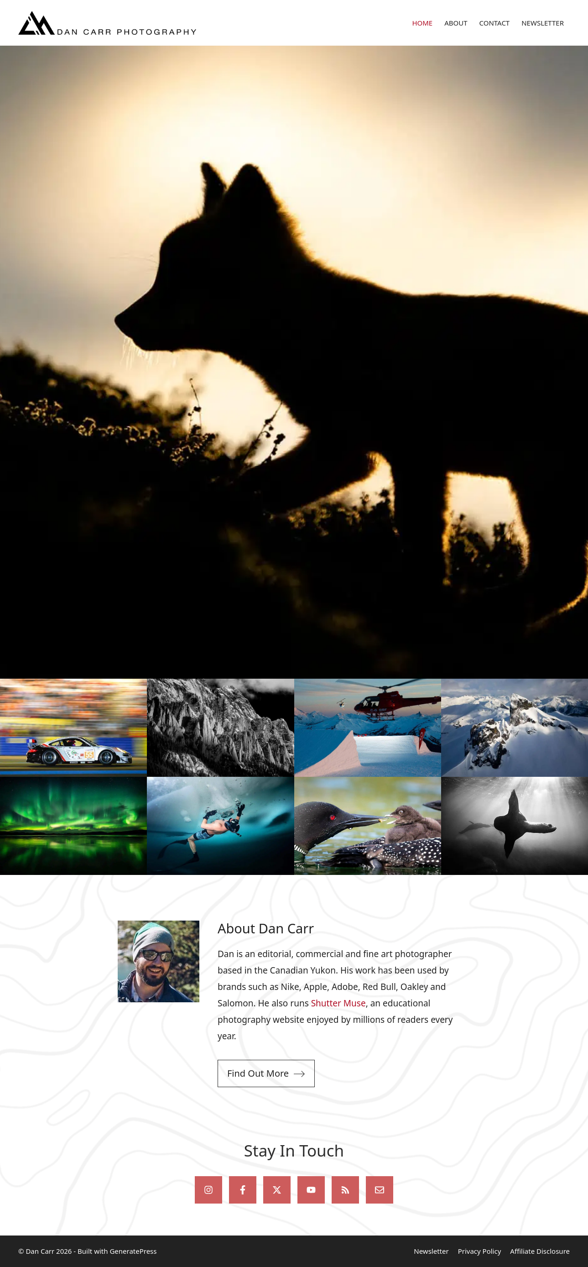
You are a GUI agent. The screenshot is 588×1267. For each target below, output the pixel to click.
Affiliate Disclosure (540, 1251)
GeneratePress (132, 1251)
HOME (422, 22)
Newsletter (431, 1251)
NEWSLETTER (542, 22)
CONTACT (494, 22)
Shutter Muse (338, 1003)
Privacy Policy (479, 1251)
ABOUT (455, 22)
